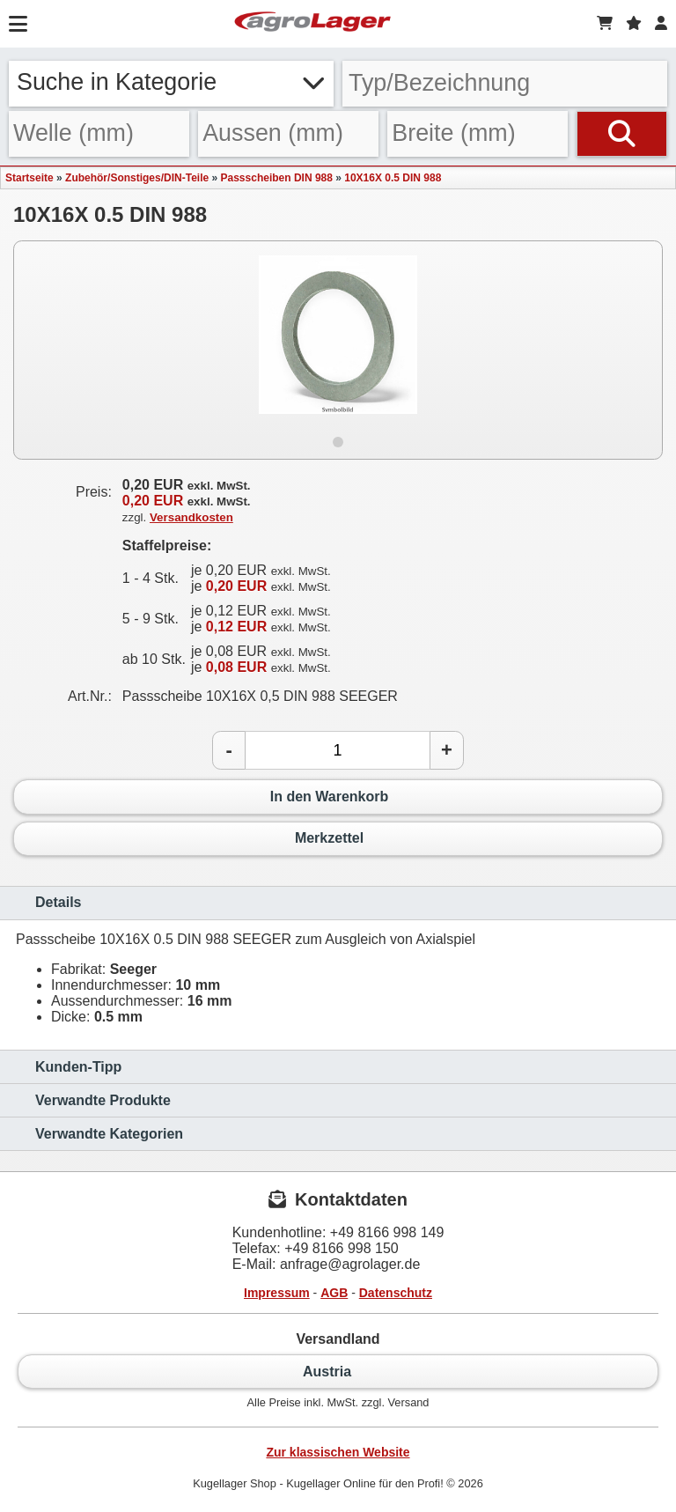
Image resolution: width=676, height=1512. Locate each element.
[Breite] (477, 134)
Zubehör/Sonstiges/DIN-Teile (137, 178)
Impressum (277, 1293)
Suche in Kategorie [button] (171, 82)
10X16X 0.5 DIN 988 (392, 178)
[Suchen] (621, 134)
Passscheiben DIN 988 (277, 178)
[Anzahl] (338, 750)
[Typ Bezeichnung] (504, 84)
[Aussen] (288, 134)
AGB (334, 1293)
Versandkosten (191, 517)
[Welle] (99, 134)
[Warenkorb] (605, 24)
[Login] (661, 24)
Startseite (29, 178)
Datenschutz (395, 1293)
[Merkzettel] (634, 24)
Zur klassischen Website (337, 1452)
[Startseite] (312, 24)
